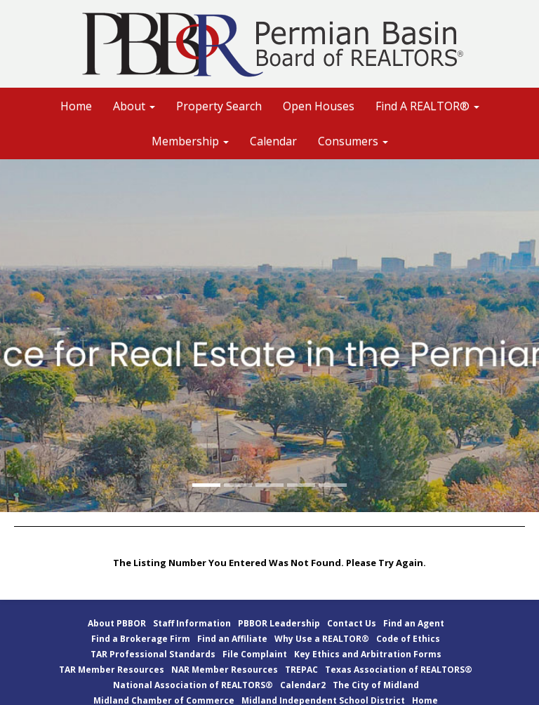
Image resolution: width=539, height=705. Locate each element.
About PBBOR (117, 623)
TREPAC (301, 670)
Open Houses (318, 106)
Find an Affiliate (232, 639)
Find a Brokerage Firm (140, 639)
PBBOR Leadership (279, 623)
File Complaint (254, 654)
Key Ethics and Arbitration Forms (367, 654)
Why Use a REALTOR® (321, 639)
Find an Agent (413, 623)
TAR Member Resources (111, 670)
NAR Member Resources (224, 670)
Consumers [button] (353, 141)
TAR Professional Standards (153, 654)
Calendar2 (303, 685)
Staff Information (192, 623)
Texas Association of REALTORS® (398, 670)
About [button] (134, 106)
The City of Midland (376, 685)
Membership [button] (190, 141)
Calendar (273, 141)
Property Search (219, 106)
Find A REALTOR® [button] (427, 106)
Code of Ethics (408, 639)
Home (76, 106)
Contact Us (351, 623)
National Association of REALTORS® (193, 685)
